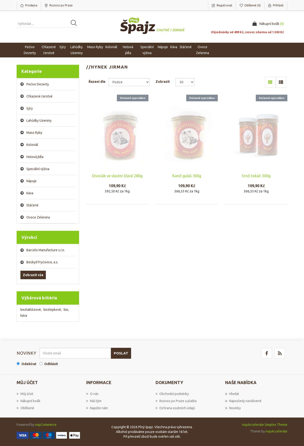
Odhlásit (51, 364)
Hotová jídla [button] (128, 50)
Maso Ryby (34, 133)
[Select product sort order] (129, 82)
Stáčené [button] (186, 47)
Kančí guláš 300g (186, 176)
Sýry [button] (62, 47)
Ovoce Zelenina (38, 217)
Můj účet (25, 394)
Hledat (232, 393)
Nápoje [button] (163, 47)
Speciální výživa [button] (147, 50)
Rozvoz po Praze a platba (176, 401)
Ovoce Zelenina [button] (202, 50)
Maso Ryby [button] (95, 47)
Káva (173, 47)
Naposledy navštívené (243, 401)
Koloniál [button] (111, 47)
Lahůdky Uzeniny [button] (76, 50)
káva (23, 315)
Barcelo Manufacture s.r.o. (45, 250)
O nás (92, 394)
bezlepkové (52, 309)
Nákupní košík (28, 401)
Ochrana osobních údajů (175, 408)
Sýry (29, 108)
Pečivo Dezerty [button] (30, 50)
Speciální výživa (37, 169)
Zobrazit (163, 82)
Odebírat (28, 364)
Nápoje (31, 181)
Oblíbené (25, 408)
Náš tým (93, 401)
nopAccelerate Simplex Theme (264, 425)
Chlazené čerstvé (39, 96)
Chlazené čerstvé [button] (49, 50)
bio (66, 309)
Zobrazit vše (33, 275)
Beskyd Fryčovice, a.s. (42, 262)
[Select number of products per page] (185, 82)
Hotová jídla (34, 157)
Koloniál (32, 145)
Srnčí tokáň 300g (256, 176)
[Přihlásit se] (75, 353)
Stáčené (32, 205)
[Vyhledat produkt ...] (47, 24)
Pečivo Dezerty (37, 84)
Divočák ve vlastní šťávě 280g (117, 176)
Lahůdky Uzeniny (39, 120)
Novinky (233, 408)
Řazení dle (97, 82)
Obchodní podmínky (172, 394)
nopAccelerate (276, 431)
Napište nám (97, 408)
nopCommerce (46, 425)
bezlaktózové (31, 309)
